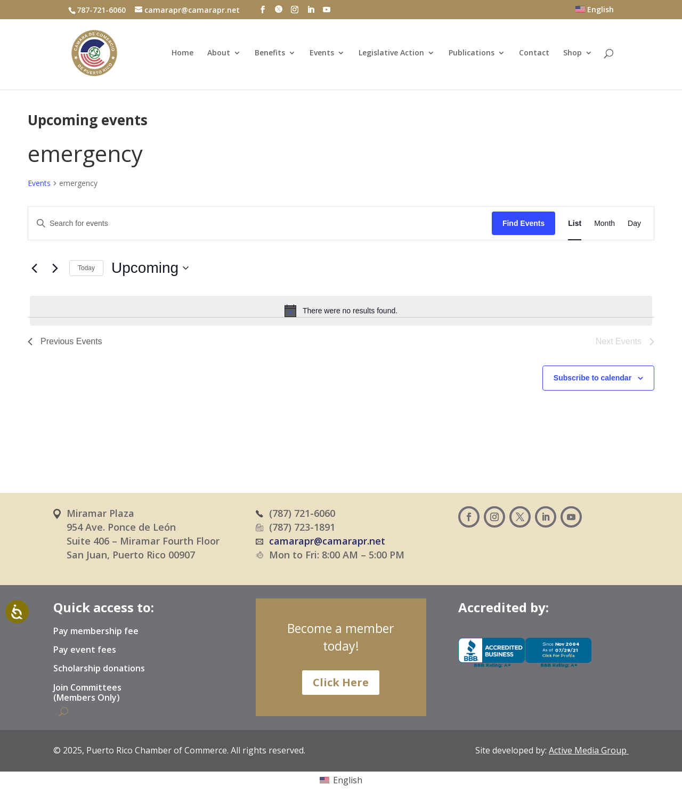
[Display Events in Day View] (634, 223)
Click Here (341, 682)
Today (86, 268)
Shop (572, 53)
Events (322, 53)
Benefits (270, 53)
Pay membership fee (96, 631)
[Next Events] (54, 268)
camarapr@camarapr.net (327, 540)
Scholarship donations (99, 668)
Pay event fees (84, 650)
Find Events (523, 223)
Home (182, 53)
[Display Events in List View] (574, 223)
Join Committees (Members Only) (87, 693)
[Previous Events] (34, 268)
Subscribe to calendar (592, 378)
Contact (534, 53)
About (218, 53)
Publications (471, 53)
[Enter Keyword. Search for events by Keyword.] (260, 223)
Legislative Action (391, 53)
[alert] (341, 311)
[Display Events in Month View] (604, 223)
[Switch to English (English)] (341, 779)
